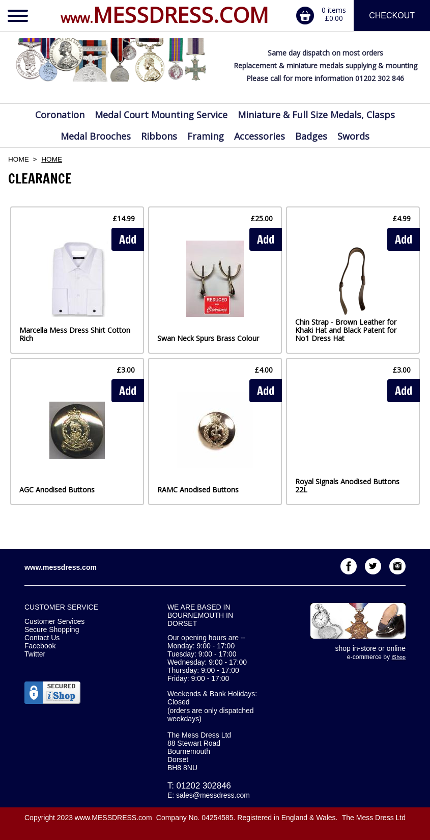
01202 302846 (204, 786)
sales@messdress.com (213, 795)
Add (127, 239)
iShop (399, 657)
